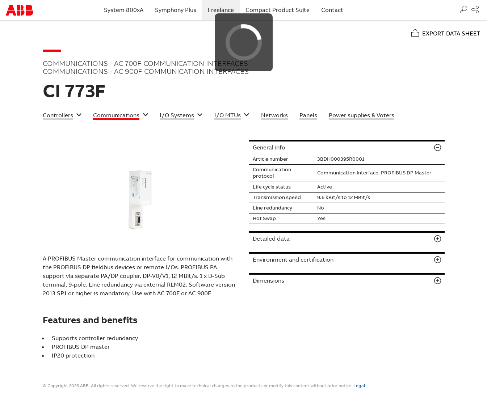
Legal (359, 386)
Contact (332, 10)
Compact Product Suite (277, 10)
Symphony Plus (175, 10)
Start (19, 10)
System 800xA (123, 10)
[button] (62, 116)
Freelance (224, 10)
